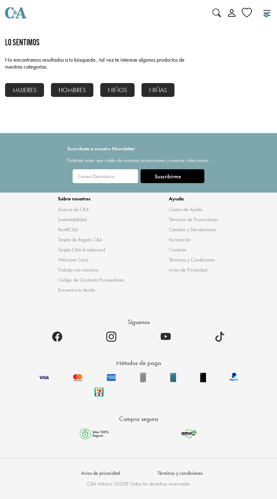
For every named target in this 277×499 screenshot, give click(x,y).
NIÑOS (117, 90)
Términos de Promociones (194, 219)
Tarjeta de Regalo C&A (80, 239)
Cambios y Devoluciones (193, 229)
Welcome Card (72, 259)
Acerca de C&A (73, 209)
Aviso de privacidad (100, 473)
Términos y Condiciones (192, 259)
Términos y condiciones (180, 473)
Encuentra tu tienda (76, 290)
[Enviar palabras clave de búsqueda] (217, 13)
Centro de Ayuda (185, 209)
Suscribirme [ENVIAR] (173, 176)
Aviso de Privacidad (188, 269)
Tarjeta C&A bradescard (81, 249)
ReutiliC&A (68, 229)
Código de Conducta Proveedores (91, 280)
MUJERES (24, 90)
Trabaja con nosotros (78, 269)
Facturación (180, 239)
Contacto (177, 249)
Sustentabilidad (72, 219)
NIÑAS (158, 90)
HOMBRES (72, 90)
